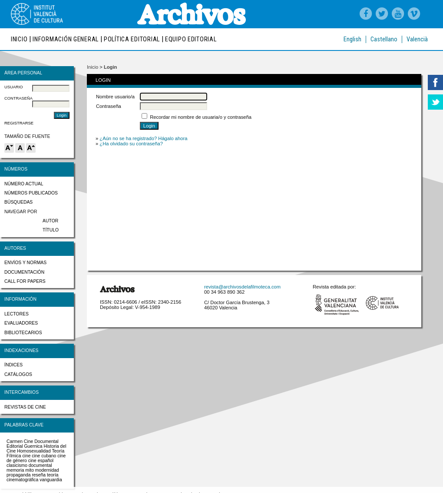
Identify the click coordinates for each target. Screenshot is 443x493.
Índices (13, 364)
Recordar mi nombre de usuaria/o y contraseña (200, 117)
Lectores (16, 314)
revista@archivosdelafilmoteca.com (242, 286)
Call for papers (25, 281)
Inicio (19, 39)
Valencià (417, 39)
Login (110, 67)
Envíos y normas (25, 262)
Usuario (13, 87)
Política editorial (132, 39)
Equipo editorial (191, 39)
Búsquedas (18, 202)
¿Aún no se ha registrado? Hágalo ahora (143, 138)
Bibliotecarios (23, 332)
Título (51, 230)
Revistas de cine (25, 407)
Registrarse (18, 123)
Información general (66, 39)
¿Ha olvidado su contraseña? (131, 143)
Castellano (383, 39)
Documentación (24, 272)
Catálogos (18, 374)
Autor (50, 220)
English (352, 39)
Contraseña (18, 98)
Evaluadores (21, 323)
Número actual (23, 183)
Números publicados (31, 193)
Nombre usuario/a (115, 96)
